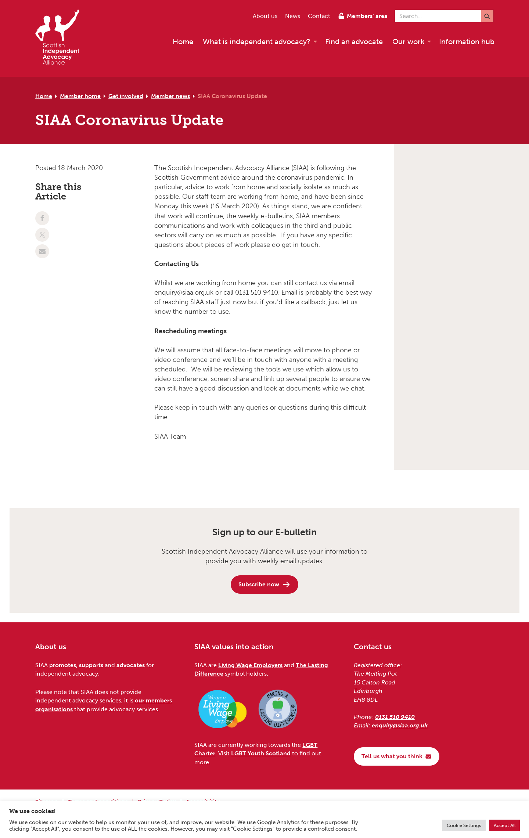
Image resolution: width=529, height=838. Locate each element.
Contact (319, 15)
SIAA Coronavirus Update (232, 96)
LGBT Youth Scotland (261, 753)
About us (265, 15)
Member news (170, 96)
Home (43, 96)
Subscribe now (264, 584)
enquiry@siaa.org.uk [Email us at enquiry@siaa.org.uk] (400, 725)
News (292, 15)
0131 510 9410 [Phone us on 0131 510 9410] (395, 716)
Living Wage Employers (250, 665)
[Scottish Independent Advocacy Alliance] (61, 38)
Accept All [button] (504, 825)
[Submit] (487, 16)
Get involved (125, 96)
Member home (80, 96)
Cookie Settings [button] (464, 825)
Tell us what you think (396, 756)
